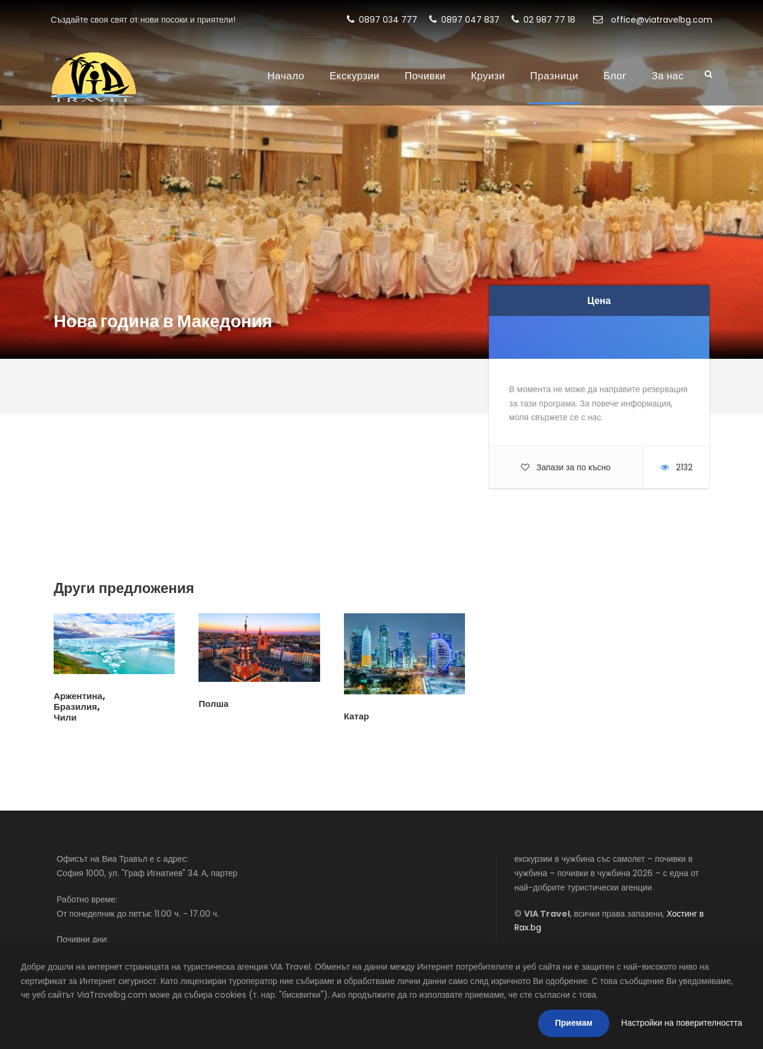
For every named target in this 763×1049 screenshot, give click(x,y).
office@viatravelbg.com (652, 20)
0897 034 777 (382, 20)
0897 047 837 (464, 20)
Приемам (574, 1023)
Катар (357, 716)
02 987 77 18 (543, 20)
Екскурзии (355, 76)
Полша (213, 703)
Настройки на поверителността (681, 1023)
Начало (286, 76)
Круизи (488, 76)
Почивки (425, 76)
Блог (614, 76)
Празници (554, 76)
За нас (668, 76)
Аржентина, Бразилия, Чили (80, 707)
